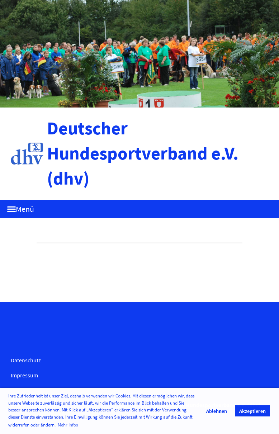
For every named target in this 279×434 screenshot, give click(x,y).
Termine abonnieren (41, 272)
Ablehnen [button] (216, 411)
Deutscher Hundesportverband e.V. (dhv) (142, 153)
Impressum (24, 375)
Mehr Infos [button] (68, 425)
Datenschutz (26, 360)
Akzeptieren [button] (252, 411)
